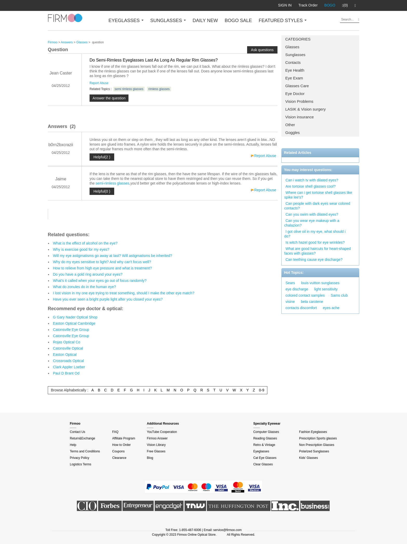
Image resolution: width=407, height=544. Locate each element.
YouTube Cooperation (162, 432)
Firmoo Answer (157, 438)
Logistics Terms (80, 464)
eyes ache (331, 308)
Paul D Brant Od (66, 373)
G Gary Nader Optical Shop (75, 317)
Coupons (118, 451)
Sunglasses (295, 54)
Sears (290, 283)
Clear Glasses (263, 464)
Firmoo (52, 42)
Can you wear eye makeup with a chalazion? (311, 223)
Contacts (293, 62)
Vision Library (156, 445)
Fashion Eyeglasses (313, 432)
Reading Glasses (265, 438)
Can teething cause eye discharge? (314, 259)
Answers (67, 42)
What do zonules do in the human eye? (84, 287)
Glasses (292, 47)
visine (290, 302)
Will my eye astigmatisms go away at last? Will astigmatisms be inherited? (112, 256)
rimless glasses (159, 89)
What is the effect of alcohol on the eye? (85, 243)
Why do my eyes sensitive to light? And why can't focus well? (102, 262)
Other (290, 125)
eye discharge (297, 289)
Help (73, 445)
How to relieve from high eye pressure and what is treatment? (102, 268)
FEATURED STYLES (283, 20)
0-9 (261, 390)
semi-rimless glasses (112, 183)
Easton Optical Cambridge (74, 323)
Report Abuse (99, 83)
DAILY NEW (205, 20)
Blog (150, 458)
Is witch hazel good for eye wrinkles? (315, 242)
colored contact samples (305, 295)
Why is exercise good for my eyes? (81, 249)
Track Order (307, 5)
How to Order (121, 445)
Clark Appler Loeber (69, 367)
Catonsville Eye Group (71, 330)
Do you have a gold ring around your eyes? (88, 274)
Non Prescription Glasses (316, 445)
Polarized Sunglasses (314, 451)
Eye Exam (294, 78)
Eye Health (294, 70)
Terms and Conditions (85, 451)
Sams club (339, 295)
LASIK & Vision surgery (305, 109)
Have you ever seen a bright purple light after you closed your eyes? (108, 299)
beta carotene (312, 302)
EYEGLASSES (126, 20)
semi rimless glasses (129, 89)
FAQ (115, 432)
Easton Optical (65, 354)
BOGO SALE (238, 20)
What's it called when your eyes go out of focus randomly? (100, 280)
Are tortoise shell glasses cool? (311, 186)
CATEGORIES (297, 39)
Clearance (119, 458)
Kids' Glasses (308, 458)
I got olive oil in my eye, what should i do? (314, 233)
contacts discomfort (301, 308)
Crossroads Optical (68, 361)
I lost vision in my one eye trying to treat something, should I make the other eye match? (123, 293)
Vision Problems (299, 101)
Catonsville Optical (68, 348)
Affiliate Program (123, 438)
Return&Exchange (82, 438)
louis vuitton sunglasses (320, 283)
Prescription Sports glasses (318, 438)
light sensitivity (326, 289)
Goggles (292, 132)
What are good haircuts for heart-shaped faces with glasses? (317, 251)
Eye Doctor (294, 93)
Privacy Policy (79, 458)
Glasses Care (297, 86)
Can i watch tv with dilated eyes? (312, 180)
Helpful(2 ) (101, 157)
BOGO (329, 5)
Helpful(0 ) (101, 191)
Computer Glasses (266, 432)
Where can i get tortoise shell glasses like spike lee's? (318, 195)
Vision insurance (299, 117)
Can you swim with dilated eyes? (312, 214)
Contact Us (77, 432)
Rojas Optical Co (66, 342)
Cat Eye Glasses (264, 458)
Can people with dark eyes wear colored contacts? (317, 205)
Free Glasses (156, 451)
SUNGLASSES (168, 20)
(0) (345, 5)
